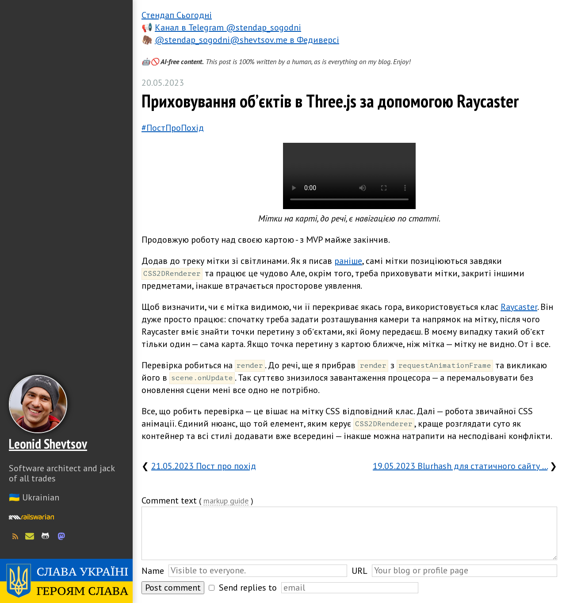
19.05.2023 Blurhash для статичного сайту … (460, 466)
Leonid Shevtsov (48, 443)
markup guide (226, 501)
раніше (348, 261)
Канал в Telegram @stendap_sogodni (228, 27)
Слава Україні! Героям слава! (66, 581)
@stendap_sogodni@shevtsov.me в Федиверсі (247, 40)
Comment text (169, 500)
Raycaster (519, 307)
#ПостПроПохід (173, 128)
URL (359, 570)
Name (153, 570)
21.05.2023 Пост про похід (203, 466)
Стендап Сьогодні (177, 15)
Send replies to (248, 587)
